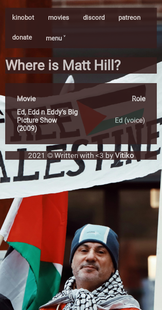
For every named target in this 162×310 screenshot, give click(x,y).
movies (58, 18)
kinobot (23, 18)
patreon (129, 18)
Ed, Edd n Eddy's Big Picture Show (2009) (47, 120)
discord (94, 18)
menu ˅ (55, 38)
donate (22, 37)
